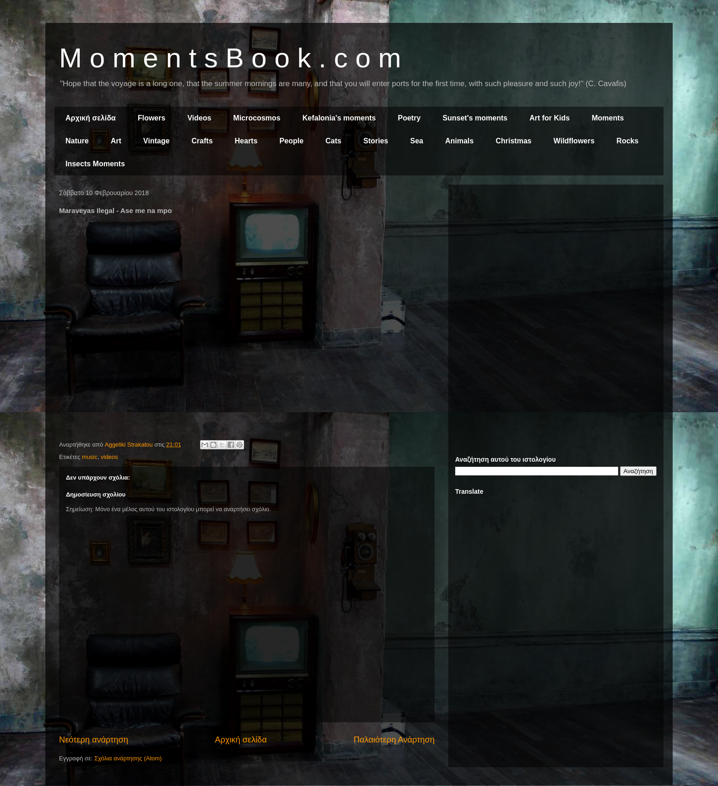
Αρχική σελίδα (90, 118)
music (90, 456)
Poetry (409, 118)
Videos (199, 118)
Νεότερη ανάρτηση (93, 739)
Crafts (201, 141)
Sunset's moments (475, 118)
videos (109, 456)
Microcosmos (256, 118)
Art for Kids (549, 118)
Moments (608, 118)
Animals (459, 141)
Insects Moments (95, 164)
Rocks (627, 141)
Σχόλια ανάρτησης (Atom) (128, 758)
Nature (77, 141)
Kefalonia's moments (338, 118)
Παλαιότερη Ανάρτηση (394, 739)
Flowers (151, 118)
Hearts (246, 141)
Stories (376, 141)
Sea (416, 141)
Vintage (156, 141)
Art (116, 141)
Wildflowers (574, 141)
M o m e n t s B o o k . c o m (230, 58)
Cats (334, 141)
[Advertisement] (556, 255)
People (291, 141)
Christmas (513, 141)
